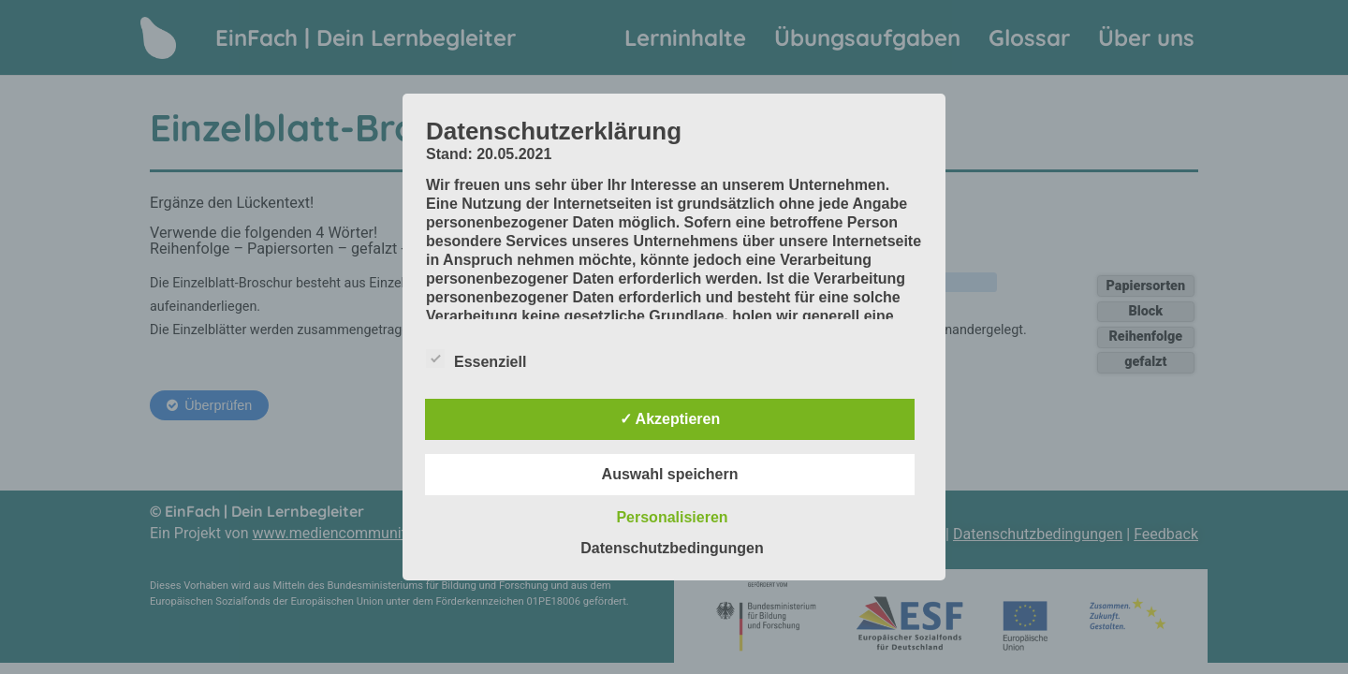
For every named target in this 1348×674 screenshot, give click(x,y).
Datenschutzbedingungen (672, 548)
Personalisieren (671, 517)
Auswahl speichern (670, 474)
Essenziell (476, 358)
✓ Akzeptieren (670, 419)
